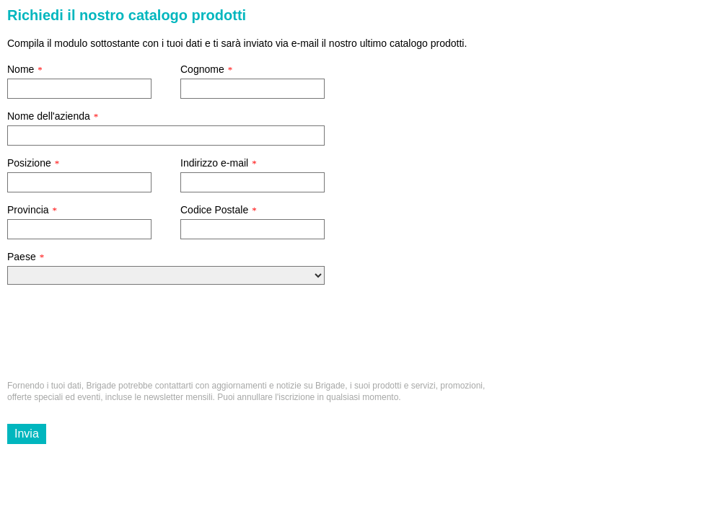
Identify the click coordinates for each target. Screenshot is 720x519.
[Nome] (79, 89)
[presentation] (117, 338)
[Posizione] (79, 182)
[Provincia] (79, 229)
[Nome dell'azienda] (166, 135)
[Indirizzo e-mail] (252, 182)
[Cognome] (252, 89)
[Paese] (166, 275)
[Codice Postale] (252, 229)
